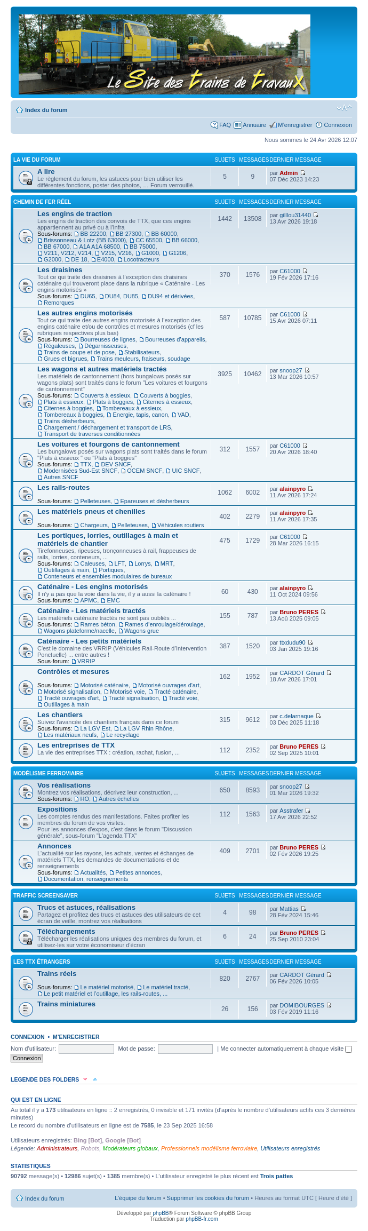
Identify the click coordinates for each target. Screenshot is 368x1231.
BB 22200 (93, 234)
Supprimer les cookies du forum (208, 1198)
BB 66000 (184, 240)
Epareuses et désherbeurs (154, 501)
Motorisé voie (127, 691)
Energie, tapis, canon (140, 414)
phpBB (161, 1213)
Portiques (111, 570)
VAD (183, 414)
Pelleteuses (95, 501)
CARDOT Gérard (301, 673)
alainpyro (292, 489)
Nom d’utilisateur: (33, 1048)
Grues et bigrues (65, 358)
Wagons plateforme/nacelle (79, 631)
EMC (113, 600)
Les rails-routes (63, 487)
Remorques (59, 302)
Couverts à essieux (105, 395)
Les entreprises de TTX (76, 745)
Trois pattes (276, 1176)
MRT (167, 563)
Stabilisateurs (141, 352)
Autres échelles (119, 799)
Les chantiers (60, 715)
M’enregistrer (295, 125)
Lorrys (142, 563)
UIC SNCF (185, 470)
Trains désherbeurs (69, 421)
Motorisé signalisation (72, 691)
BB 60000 (164, 234)
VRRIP (86, 661)
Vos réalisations (64, 785)
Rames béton (97, 624)
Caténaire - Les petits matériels (89, 641)
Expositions (57, 809)
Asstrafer (291, 810)
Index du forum (46, 110)
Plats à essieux (63, 402)
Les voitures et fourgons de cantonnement (108, 444)
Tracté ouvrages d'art (71, 698)
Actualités (93, 872)
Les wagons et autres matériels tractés (102, 369)
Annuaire (254, 125)
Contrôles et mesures (73, 672)
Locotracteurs (141, 259)
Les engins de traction (74, 214)
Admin (288, 173)
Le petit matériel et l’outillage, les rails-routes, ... (105, 993)
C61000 (289, 271)
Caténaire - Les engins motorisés (92, 587)
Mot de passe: (136, 1048)
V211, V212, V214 (67, 253)
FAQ (225, 125)
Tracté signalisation (133, 698)
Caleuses (92, 563)
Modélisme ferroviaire (48, 773)
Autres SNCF (61, 477)
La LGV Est (95, 728)
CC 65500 (148, 240)
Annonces (54, 846)
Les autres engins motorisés (85, 313)
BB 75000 (142, 246)
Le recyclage (122, 735)
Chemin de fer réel (42, 202)
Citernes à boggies (68, 408)
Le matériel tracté (165, 987)
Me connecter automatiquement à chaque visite (286, 1048)
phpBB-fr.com (202, 1219)
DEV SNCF (116, 464)
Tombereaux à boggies (73, 414)
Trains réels (56, 974)
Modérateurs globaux (129, 1148)
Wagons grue (141, 631)
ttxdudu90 (292, 642)
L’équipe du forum (138, 1198)
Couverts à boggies (165, 395)
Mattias (288, 909)
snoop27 (290, 370)
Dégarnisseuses (105, 346)
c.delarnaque (296, 716)
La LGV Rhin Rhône (146, 728)
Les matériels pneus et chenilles (91, 511)
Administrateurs (57, 1148)
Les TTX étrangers (41, 962)
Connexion (338, 125)
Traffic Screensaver (45, 896)
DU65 (87, 296)
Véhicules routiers (180, 525)
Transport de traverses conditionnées (92, 434)
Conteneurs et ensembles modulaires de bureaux (108, 576)
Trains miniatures (66, 1004)
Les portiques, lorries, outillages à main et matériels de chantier (107, 539)
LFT (119, 563)
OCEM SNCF (144, 470)
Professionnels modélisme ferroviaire (209, 1148)
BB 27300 (128, 234)
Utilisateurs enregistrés (290, 1148)
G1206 (177, 253)
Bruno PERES (298, 612)
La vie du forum (37, 160)
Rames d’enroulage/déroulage (164, 624)
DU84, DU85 (121, 296)
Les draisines (59, 270)
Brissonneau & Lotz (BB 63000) (85, 240)
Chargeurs (93, 525)
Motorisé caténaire (104, 685)
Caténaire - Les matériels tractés (91, 611)
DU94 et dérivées (170, 296)
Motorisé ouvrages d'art (168, 685)
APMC (88, 600)
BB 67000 (56, 246)
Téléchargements (66, 931)
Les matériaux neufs (70, 735)
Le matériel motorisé (106, 987)
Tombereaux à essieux (131, 408)
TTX (85, 464)
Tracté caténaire (175, 691)
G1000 (150, 253)
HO (84, 799)
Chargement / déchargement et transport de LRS (107, 427)
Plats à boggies (113, 402)
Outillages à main (66, 570)
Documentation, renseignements (86, 879)
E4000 (105, 259)
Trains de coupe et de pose (79, 352)
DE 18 (79, 259)
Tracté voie (183, 698)
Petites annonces (137, 872)
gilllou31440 (295, 215)
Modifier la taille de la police (344, 108)
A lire (46, 172)
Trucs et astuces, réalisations (86, 907)
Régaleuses (59, 346)
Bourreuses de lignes (107, 339)
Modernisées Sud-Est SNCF (80, 470)
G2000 (52, 259)
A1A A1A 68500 (99, 246)
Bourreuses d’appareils (175, 339)
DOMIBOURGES (301, 1005)
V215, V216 (116, 253)
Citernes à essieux (166, 402)
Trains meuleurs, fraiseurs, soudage (143, 358)
